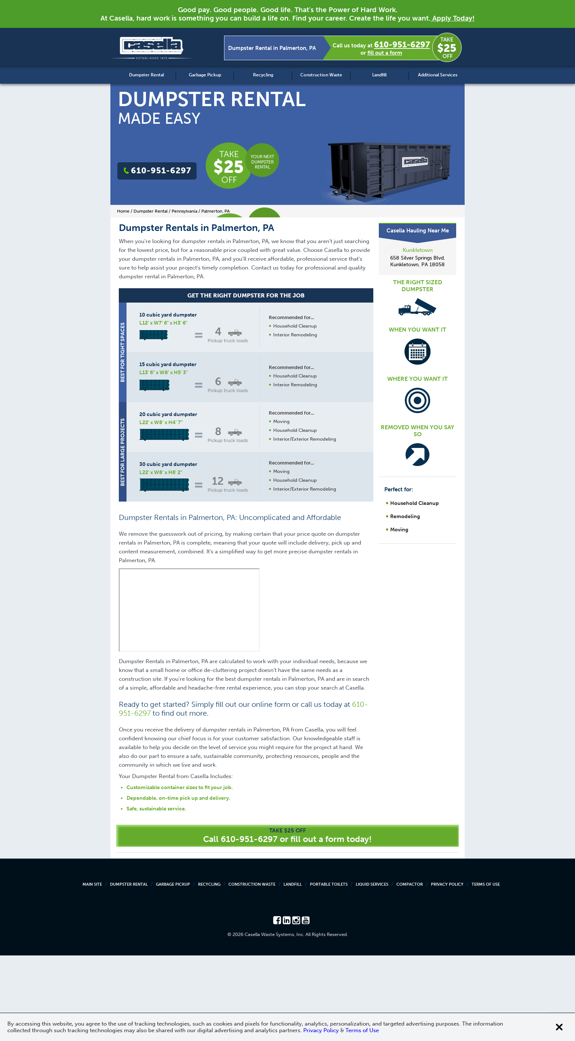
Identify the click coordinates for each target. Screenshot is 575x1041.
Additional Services (437, 74)
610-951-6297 (402, 45)
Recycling (263, 74)
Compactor (409, 970)
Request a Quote (294, 568)
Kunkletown (418, 250)
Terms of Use (486, 970)
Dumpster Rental (146, 74)
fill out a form (384, 53)
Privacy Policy (447, 970)
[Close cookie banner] (559, 1027)
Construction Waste (321, 74)
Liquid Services (372, 970)
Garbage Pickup (205, 74)
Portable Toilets (329, 970)
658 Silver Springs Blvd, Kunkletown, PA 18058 (417, 261)
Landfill (379, 74)
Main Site (92, 970)
